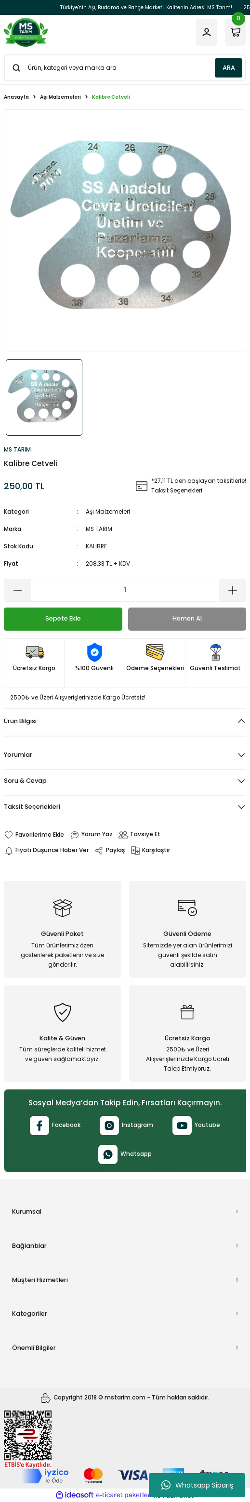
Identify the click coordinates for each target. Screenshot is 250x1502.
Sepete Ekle (63, 618)
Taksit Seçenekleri (32, 807)
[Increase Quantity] (232, 590)
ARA (229, 68)
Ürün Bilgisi (20, 721)
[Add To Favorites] (34, 835)
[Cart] (235, 32)
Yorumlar (18, 755)
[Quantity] (125, 590)
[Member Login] (206, 32)
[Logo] (26, 32)
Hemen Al (187, 618)
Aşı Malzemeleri (108, 512)
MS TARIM (99, 529)
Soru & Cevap (25, 781)
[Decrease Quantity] (17, 590)
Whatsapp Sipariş (197, 1485)
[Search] (125, 67)
